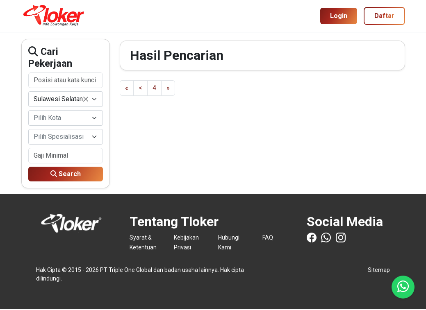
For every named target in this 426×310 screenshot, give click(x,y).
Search (65, 174)
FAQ (267, 237)
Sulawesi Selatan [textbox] (61, 99)
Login (338, 16)
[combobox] (65, 99)
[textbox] (61, 118)
